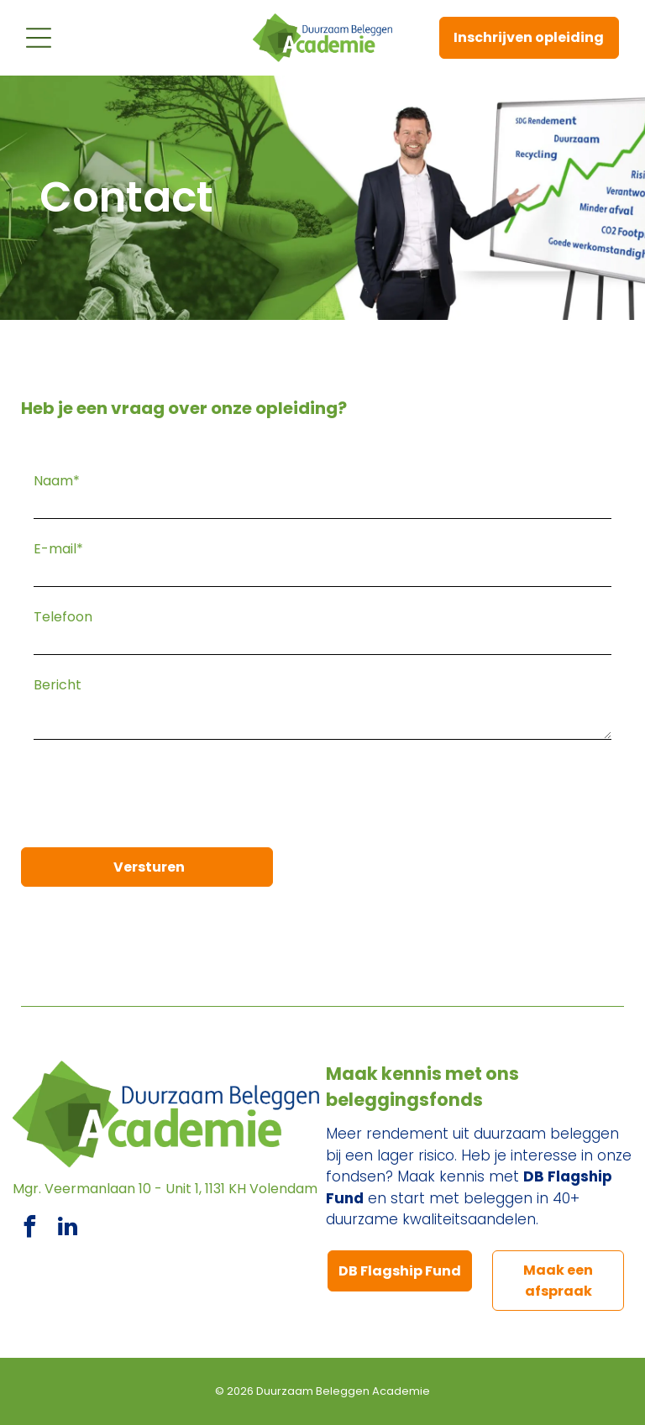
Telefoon (63, 616)
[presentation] (161, 797)
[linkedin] (67, 1229)
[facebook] (29, 1229)
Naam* (57, 480)
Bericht (57, 684)
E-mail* (58, 548)
